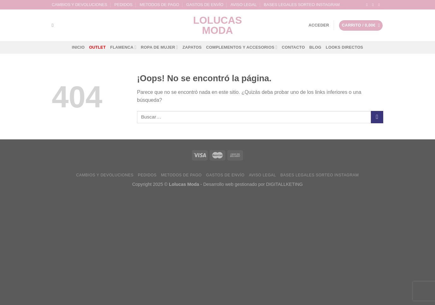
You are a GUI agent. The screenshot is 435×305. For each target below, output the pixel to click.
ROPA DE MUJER (159, 47)
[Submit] (377, 117)
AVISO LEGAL (243, 4)
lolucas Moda (217, 25)
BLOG (315, 47)
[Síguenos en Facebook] (368, 5)
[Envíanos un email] (380, 5)
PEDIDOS (123, 4)
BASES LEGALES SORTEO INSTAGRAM (302, 4)
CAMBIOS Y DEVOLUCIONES (79, 4)
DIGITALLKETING (284, 184)
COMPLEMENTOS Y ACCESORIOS (241, 47)
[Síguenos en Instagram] (374, 5)
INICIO (78, 47)
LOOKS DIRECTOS (344, 47)
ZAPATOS (192, 47)
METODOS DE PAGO (159, 4)
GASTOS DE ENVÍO (204, 4)
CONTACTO (293, 47)
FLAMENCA (123, 47)
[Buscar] (54, 25)
